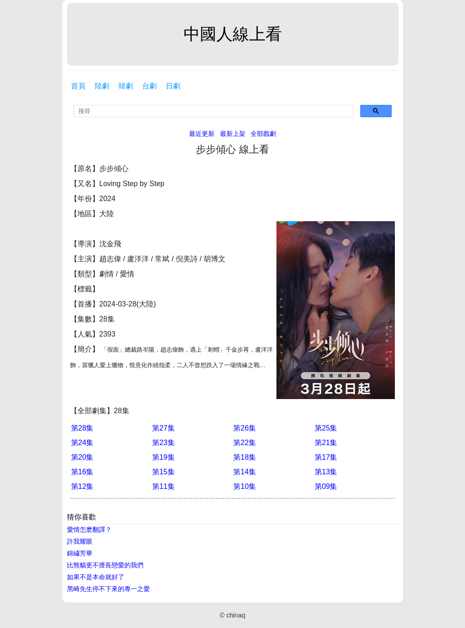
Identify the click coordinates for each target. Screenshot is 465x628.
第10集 (244, 486)
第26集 (244, 428)
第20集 (82, 457)
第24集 (82, 442)
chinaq (235, 615)
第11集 (163, 486)
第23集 (163, 442)
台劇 (149, 86)
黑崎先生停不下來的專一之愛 (108, 588)
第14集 (244, 472)
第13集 (326, 472)
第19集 (163, 457)
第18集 (244, 457)
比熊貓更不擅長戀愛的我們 (105, 565)
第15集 (163, 472)
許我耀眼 (79, 541)
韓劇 (125, 86)
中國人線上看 (233, 34)
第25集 (326, 428)
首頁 (78, 86)
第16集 (82, 472)
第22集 (244, 442)
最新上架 (232, 133)
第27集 (163, 428)
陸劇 (102, 86)
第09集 (326, 486)
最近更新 (202, 133)
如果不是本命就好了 (95, 577)
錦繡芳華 (79, 553)
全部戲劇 (263, 133)
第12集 (82, 486)
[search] (213, 111)
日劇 (173, 86)
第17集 (326, 457)
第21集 (326, 442)
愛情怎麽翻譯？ (89, 529)
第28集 (82, 428)
